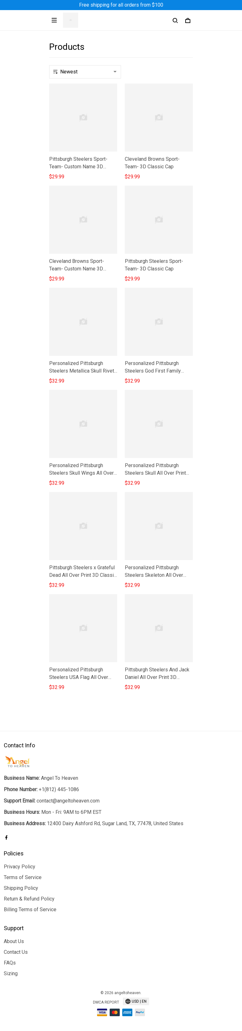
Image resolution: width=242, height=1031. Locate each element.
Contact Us (16, 952)
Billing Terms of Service (30, 909)
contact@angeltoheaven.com (68, 801)
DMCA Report (106, 1002)
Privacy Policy (19, 867)
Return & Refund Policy (29, 899)
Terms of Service (23, 877)
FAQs (10, 963)
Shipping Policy (21, 888)
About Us (14, 941)
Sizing (11, 973)
